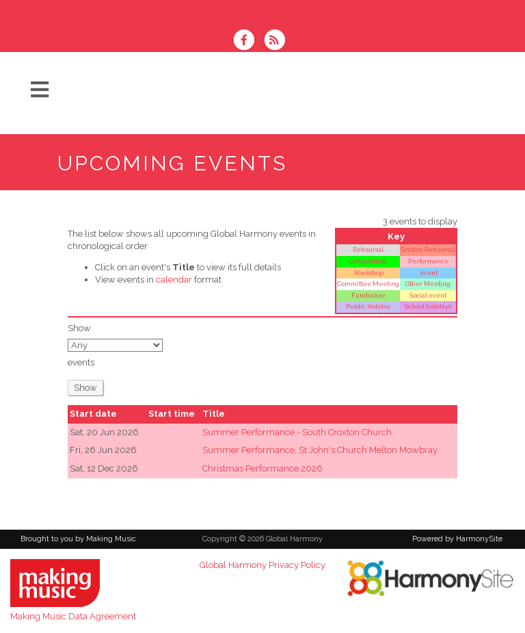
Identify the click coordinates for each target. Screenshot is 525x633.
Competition (368, 261)
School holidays (428, 306)
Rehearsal (368, 249)
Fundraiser (368, 295)
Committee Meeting (368, 283)
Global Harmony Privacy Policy (262, 565)
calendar (174, 279)
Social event (427, 295)
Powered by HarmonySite (457, 538)
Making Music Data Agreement (73, 616)
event (428, 272)
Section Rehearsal (428, 249)
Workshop (368, 272)
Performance (428, 261)
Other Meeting (427, 283)
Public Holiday (368, 306)
